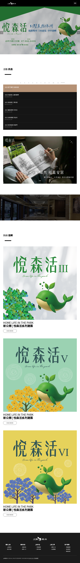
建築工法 (53, 547)
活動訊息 (24, 547)
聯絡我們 (68, 551)
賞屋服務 (68, 547)
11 (58, 83)
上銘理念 (9, 547)
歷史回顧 (9, 549)
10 (53, 83)
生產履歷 (53, 549)
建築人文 (24, 549)
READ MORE (71, 49)
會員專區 (68, 549)
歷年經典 (39, 549)
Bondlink (31, 558)
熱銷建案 (39, 547)
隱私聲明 (36, 558)
